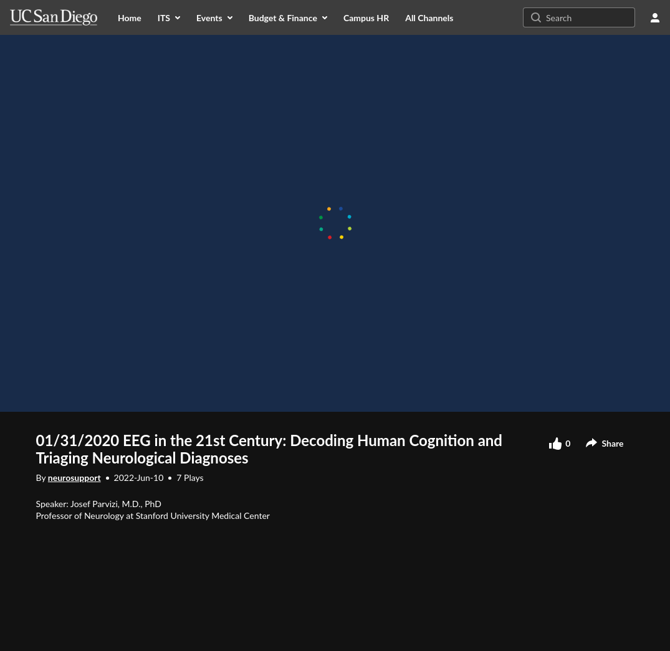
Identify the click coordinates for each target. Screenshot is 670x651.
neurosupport (74, 477)
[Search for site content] (588, 17)
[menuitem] (129, 17)
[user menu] (655, 17)
